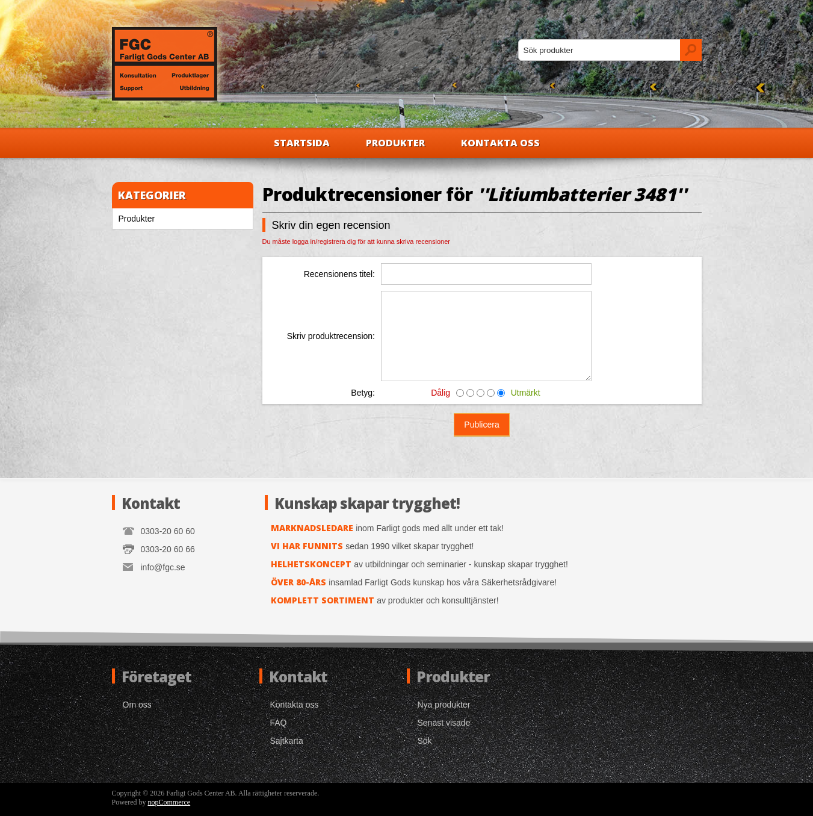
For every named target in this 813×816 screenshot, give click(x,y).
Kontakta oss (500, 142)
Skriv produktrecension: (331, 336)
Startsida (302, 142)
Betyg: (363, 392)
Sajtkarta (286, 741)
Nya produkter (444, 704)
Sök (425, 741)
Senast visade (444, 722)
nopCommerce (169, 802)
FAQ (278, 722)
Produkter (395, 142)
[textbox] (599, 50)
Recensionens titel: (339, 274)
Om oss (137, 704)
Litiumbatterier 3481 (581, 194)
